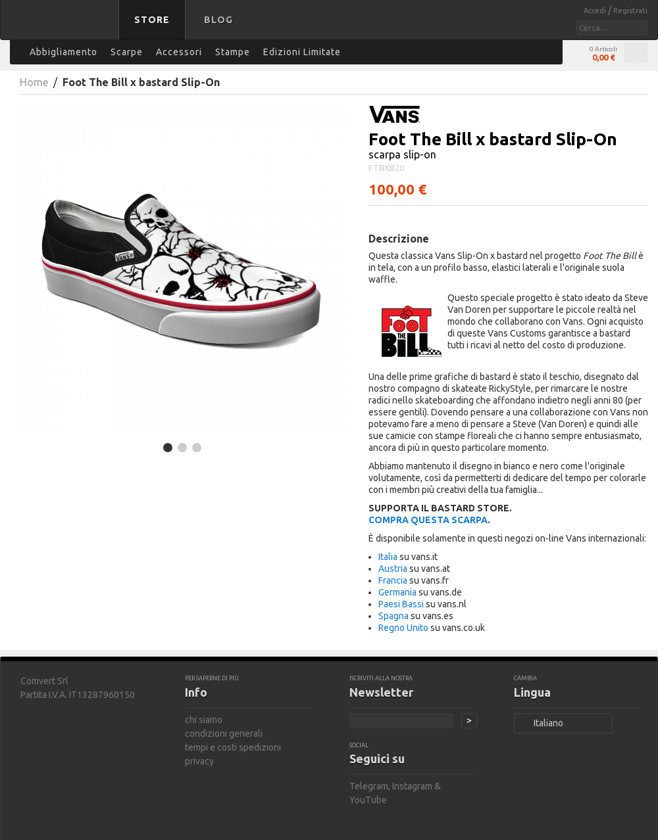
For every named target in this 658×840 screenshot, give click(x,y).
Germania (397, 592)
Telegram (368, 786)
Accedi (596, 10)
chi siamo (203, 719)
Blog (218, 19)
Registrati (630, 10)
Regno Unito (403, 627)
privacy (199, 761)
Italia (387, 556)
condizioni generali (224, 733)
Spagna (393, 616)
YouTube (368, 800)
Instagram (412, 786)
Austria (392, 568)
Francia (392, 580)
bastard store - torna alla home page (62, 28)
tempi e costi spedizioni (233, 747)
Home (34, 82)
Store (152, 19)
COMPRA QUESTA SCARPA (428, 520)
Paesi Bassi (401, 604)
